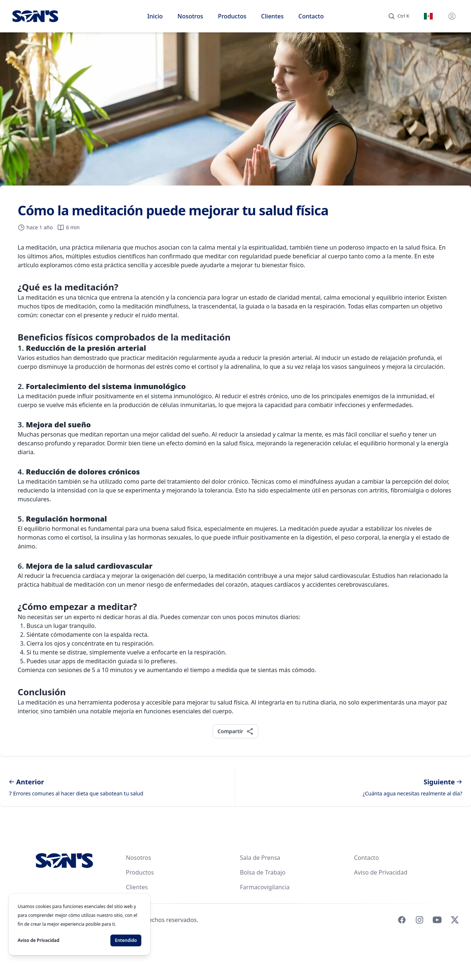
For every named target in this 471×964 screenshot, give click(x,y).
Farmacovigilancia (265, 887)
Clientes (272, 16)
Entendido (126, 940)
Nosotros (190, 16)
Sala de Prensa (260, 858)
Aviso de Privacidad (380, 872)
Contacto (311, 16)
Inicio (155, 16)
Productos (232, 16)
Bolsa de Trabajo (263, 872)
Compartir (235, 731)
